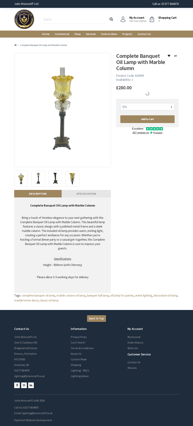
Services (91, 34)
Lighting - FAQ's (80, 370)
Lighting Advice (79, 376)
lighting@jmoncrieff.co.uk (29, 376)
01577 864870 (22, 370)
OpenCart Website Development (33, 420)
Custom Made (79, 359)
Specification (86, 193)
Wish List (132, 348)
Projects (127, 34)
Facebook (17, 385)
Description (38, 193)
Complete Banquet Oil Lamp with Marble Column (43, 45)
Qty (124, 106)
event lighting (143, 295)
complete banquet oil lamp (38, 295)
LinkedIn (31, 385)
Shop (77, 34)
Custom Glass (109, 34)
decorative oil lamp (165, 295)
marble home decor (26, 300)
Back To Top (96, 318)
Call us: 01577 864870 (165, 4)
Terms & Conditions (82, 348)
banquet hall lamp (98, 295)
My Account (134, 337)
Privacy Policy (79, 337)
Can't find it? (78, 342)
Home (45, 34)
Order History (135, 342)
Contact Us (144, 34)
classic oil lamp (49, 300)
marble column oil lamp (70, 295)
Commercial (62, 34)
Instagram (24, 385)
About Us (76, 353)
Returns (132, 368)
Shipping (76, 365)
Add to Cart (147, 119)
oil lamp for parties (122, 295)
